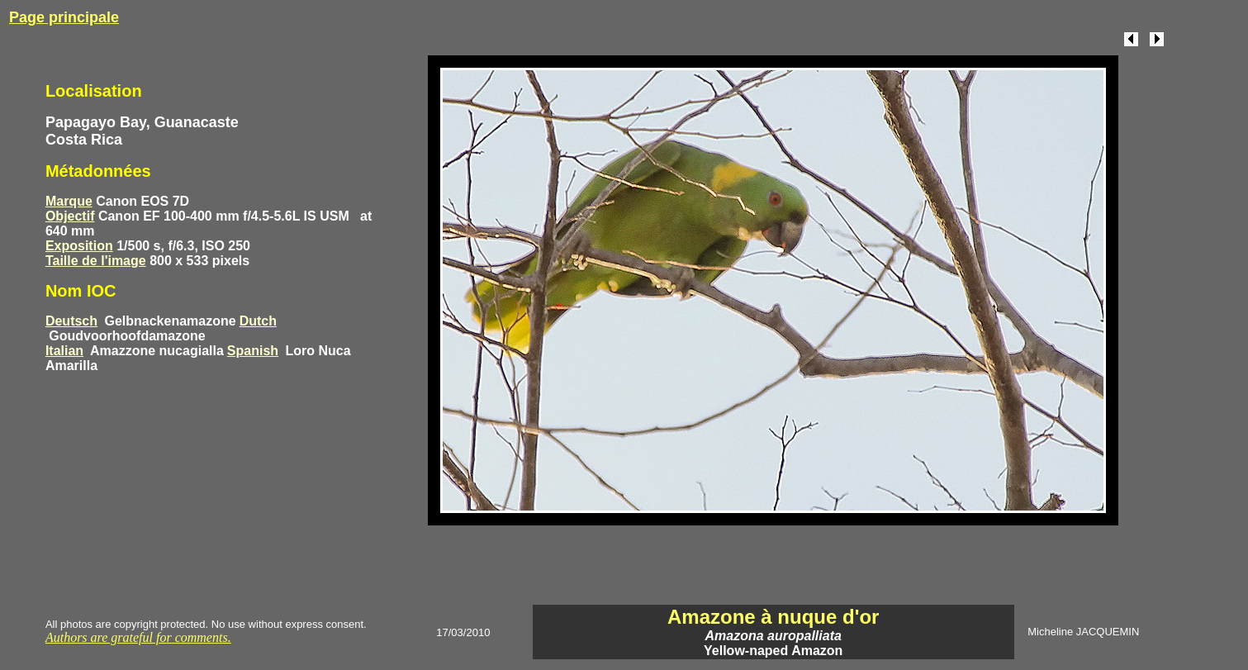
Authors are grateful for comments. (138, 637)
